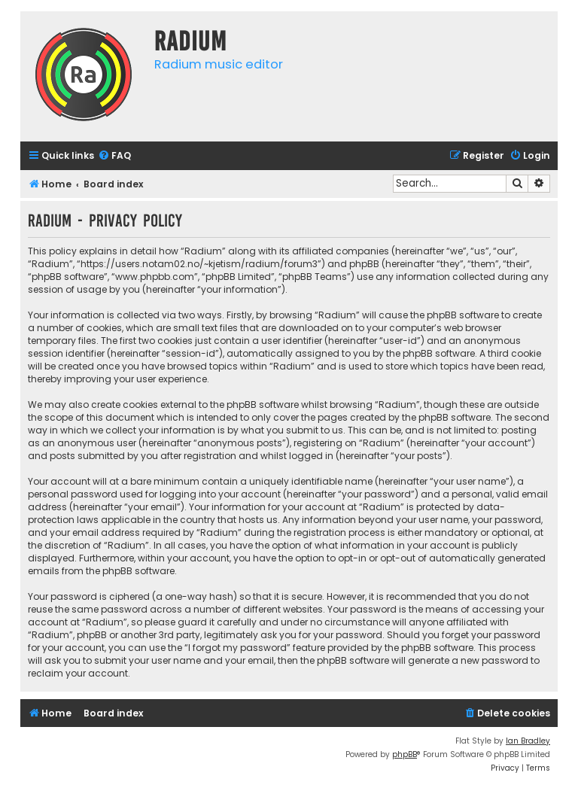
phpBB (404, 754)
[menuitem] (114, 156)
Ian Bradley (528, 741)
